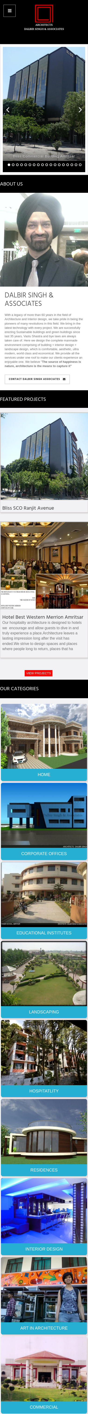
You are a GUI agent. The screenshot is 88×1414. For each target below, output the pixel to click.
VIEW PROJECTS (38, 673)
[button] (7, 109)
